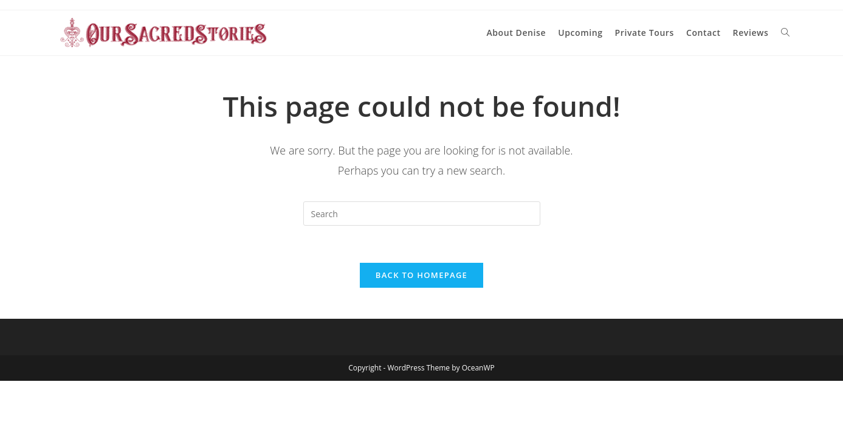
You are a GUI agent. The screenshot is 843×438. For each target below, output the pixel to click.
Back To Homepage (421, 274)
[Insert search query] (421, 213)
